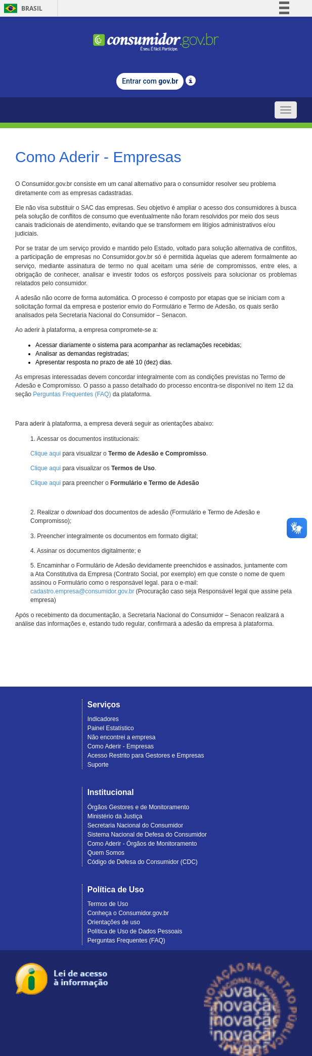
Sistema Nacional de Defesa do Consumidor (147, 834)
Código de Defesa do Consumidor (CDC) (142, 861)
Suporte (98, 764)
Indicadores (103, 719)
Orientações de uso (113, 922)
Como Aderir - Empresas (120, 746)
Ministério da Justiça (115, 816)
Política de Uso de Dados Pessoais (134, 931)
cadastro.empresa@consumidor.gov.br (82, 591)
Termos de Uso (107, 904)
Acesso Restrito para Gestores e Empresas (145, 755)
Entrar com (150, 81)
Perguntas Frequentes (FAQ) (72, 394)
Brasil (21, 8)
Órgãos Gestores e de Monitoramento (138, 807)
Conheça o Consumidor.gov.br (128, 913)
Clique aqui (45, 453)
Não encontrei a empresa (121, 737)
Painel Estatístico (110, 728)
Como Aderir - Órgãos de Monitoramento (142, 843)
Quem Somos (105, 852)
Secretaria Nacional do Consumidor (135, 825)
